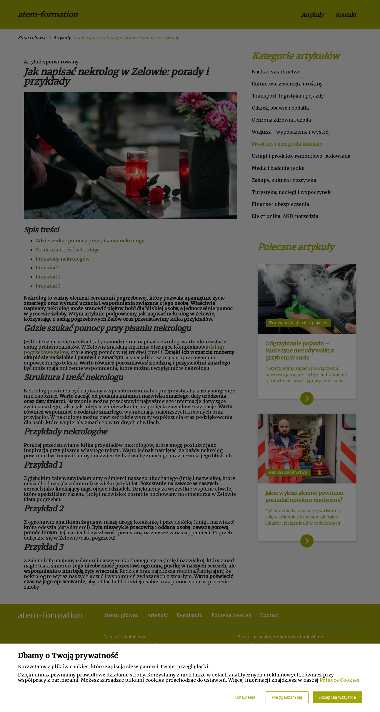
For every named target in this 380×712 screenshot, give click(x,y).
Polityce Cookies (339, 680)
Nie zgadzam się (287, 697)
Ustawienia (245, 697)
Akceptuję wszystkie (337, 697)
